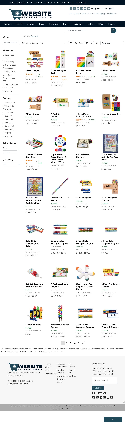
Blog (47, 370)
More (111, 24)
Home (12, 2)
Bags (42, 24)
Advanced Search (61, 380)
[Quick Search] (88, 30)
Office (101, 24)
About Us (21, 2)
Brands (8, 24)
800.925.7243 (88, 14)
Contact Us (81, 2)
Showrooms (61, 376)
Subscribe (98, 388)
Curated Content (61, 371)
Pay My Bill (72, 371)
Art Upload (72, 365)
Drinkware (54, 24)
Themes (48, 2)
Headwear (77, 24)
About (48, 367)
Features (35, 2)
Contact (72, 376)
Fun (66, 24)
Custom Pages (64, 2)
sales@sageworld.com (106, 14)
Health (90, 24)
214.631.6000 (75, 14)
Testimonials (49, 374)
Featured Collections (61, 365)
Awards (31, 24)
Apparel (19, 24)
